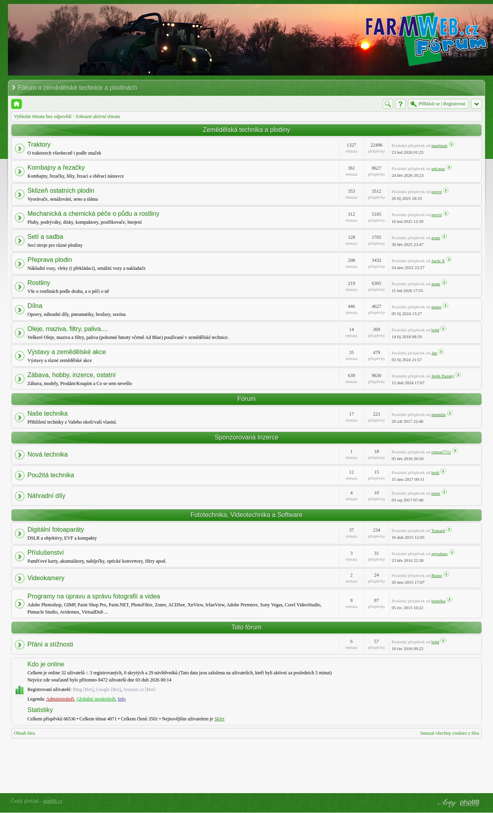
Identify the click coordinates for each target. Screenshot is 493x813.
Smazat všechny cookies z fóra (449, 733)
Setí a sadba (45, 236)
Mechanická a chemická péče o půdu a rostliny (93, 213)
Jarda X (438, 260)
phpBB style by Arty (446, 803)
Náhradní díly (46, 495)
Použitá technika (50, 475)
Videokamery (45, 578)
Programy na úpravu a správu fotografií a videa (93, 596)
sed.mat (438, 168)
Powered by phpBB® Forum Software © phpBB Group (470, 803)
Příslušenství (45, 552)
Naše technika (47, 413)
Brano (436, 575)
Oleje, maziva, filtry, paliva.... (67, 328)
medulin (438, 414)
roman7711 (441, 451)
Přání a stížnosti (50, 644)
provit (436, 191)
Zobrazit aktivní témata (98, 116)
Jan (434, 352)
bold (435, 329)
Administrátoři (60, 699)
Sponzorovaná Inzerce (246, 437)
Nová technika (47, 454)
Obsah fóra (24, 733)
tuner (436, 493)
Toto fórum (246, 627)
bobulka (438, 600)
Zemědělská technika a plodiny (246, 129)
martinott (439, 145)
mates (436, 306)
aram (435, 237)
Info (122, 699)
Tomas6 (438, 530)
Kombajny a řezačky (56, 167)
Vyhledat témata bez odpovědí (43, 116)
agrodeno (439, 553)
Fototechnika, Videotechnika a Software (246, 514)
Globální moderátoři (96, 699)
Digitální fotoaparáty (55, 529)
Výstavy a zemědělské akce (66, 351)
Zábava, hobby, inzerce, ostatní (71, 375)
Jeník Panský (442, 376)
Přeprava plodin (49, 259)
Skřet (219, 719)
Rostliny (38, 282)
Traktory (38, 144)
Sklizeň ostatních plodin (60, 190)
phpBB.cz (52, 801)
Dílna (34, 305)
